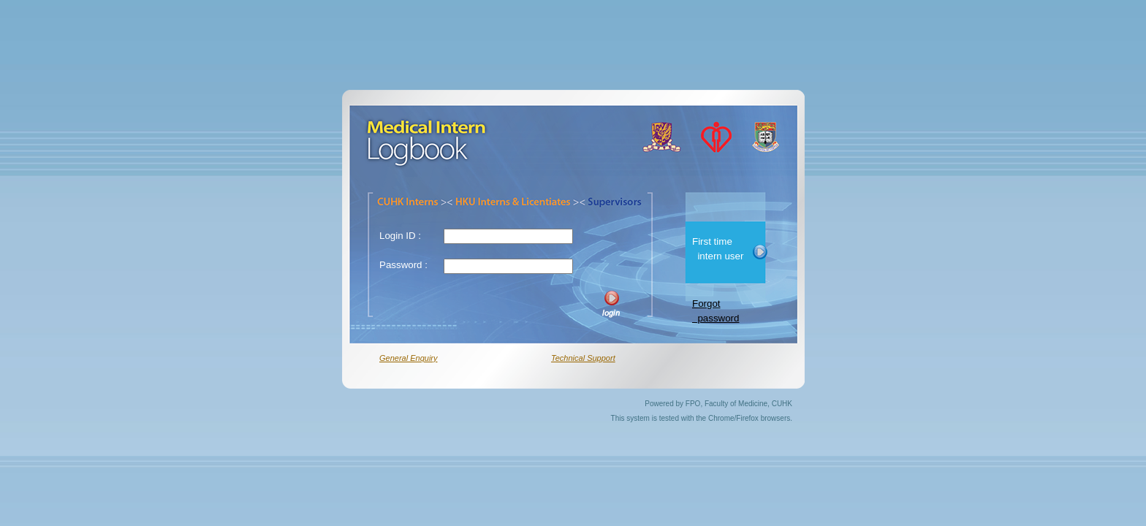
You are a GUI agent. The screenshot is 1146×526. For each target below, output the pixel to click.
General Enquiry (408, 358)
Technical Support (583, 358)
